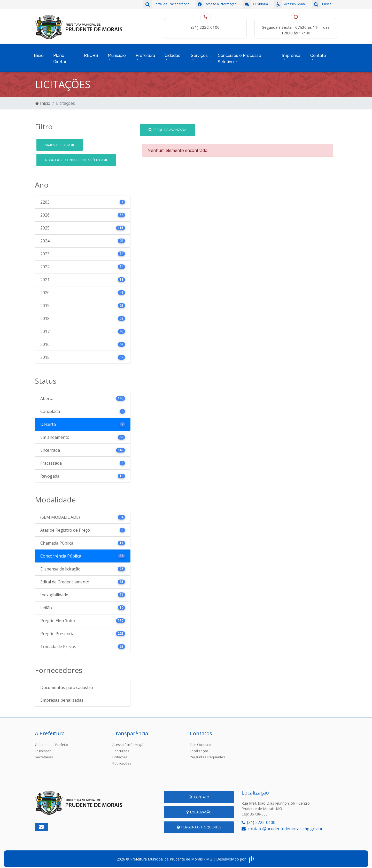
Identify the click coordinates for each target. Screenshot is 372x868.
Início (39, 53)
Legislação (43, 747)
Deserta (59, 141)
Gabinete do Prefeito (51, 741)
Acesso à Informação (128, 741)
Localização (199, 747)
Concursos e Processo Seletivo (239, 56)
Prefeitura (145, 53)
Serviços (199, 53)
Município (117, 53)
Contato (318, 53)
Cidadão (173, 53)
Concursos (120, 747)
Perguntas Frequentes (207, 754)
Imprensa (291, 53)
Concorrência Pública (76, 156)
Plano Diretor (59, 56)
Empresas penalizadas (61, 697)
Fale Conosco (200, 741)
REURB (91, 53)
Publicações (121, 760)
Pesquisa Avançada (167, 126)
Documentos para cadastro (66, 684)
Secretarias (44, 754)
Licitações (120, 754)
